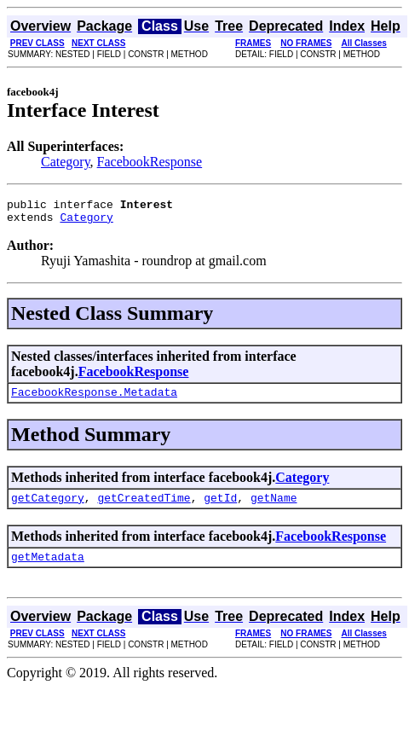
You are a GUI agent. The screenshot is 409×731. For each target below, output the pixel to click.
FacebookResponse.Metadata (94, 399)
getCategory (47, 507)
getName (274, 507)
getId (220, 507)
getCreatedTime (143, 507)
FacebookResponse (150, 161)
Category (65, 161)
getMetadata (47, 569)
